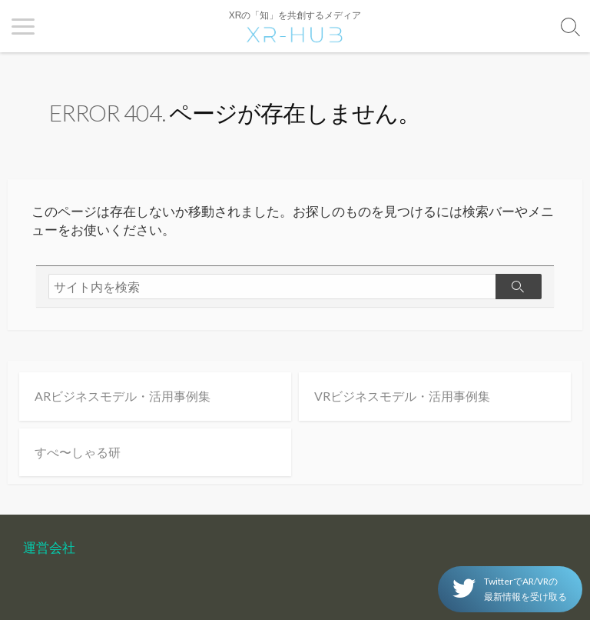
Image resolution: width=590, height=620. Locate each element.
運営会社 (49, 547)
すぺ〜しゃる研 (78, 452)
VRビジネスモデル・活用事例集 (402, 395)
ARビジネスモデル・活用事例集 (122, 395)
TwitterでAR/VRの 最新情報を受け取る (509, 588)
